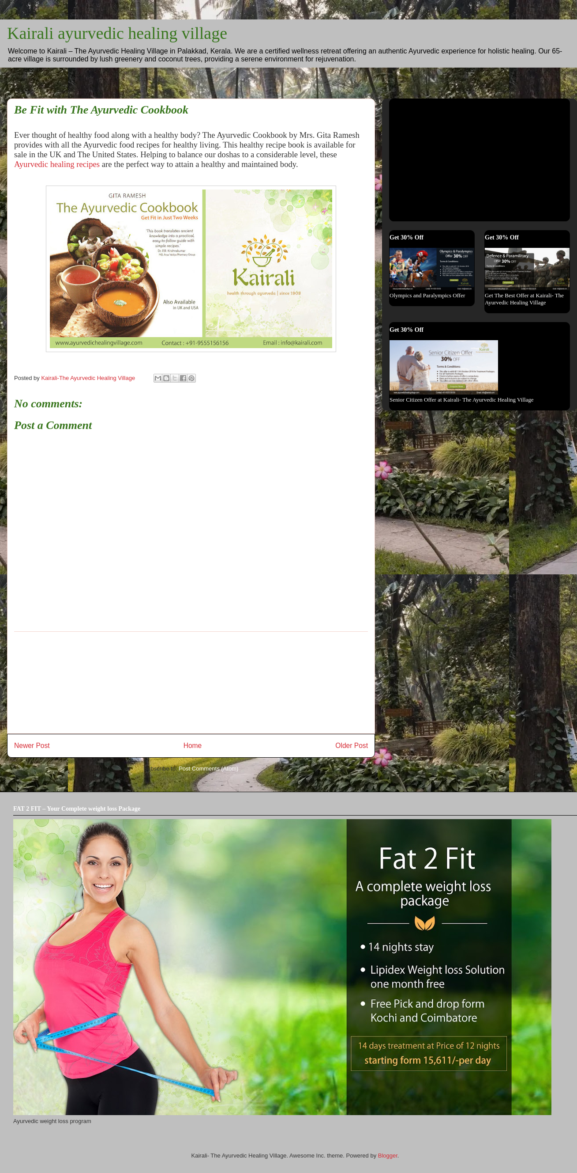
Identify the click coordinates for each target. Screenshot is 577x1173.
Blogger (387, 1155)
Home (193, 745)
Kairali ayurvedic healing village (117, 33)
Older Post (351, 745)
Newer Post (32, 745)
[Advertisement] (191, 682)
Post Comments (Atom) (208, 768)
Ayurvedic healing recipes (57, 164)
